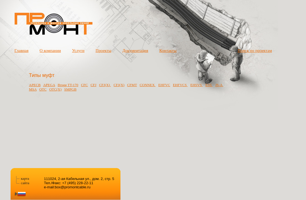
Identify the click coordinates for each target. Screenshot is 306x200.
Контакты (168, 50)
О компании (50, 50)
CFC (84, 85)
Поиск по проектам (255, 50)
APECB (35, 85)
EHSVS (196, 85)
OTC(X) (55, 89)
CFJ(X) (105, 85)
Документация (135, 50)
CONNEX (148, 85)
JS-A (219, 85)
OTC (42, 89)
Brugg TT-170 (68, 85)
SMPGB (70, 89)
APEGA (49, 85)
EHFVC (164, 85)
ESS (209, 85)
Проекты (103, 50)
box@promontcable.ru (72, 187)
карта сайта (25, 180)
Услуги (78, 50)
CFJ (93, 85)
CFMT (132, 85)
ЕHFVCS (180, 85)
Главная (21, 50)
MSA (32, 89)
